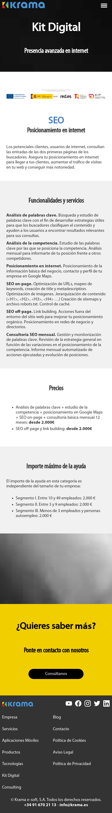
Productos (11, 752)
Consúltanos (56, 674)
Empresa (9, 717)
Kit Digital (10, 776)
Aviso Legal (63, 752)
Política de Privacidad (72, 764)
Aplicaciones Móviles (20, 740)
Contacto (61, 729)
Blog (57, 717)
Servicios (10, 729)
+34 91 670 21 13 (40, 805)
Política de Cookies (69, 740)
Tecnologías (12, 764)
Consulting (11, 787)
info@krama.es (74, 805)
